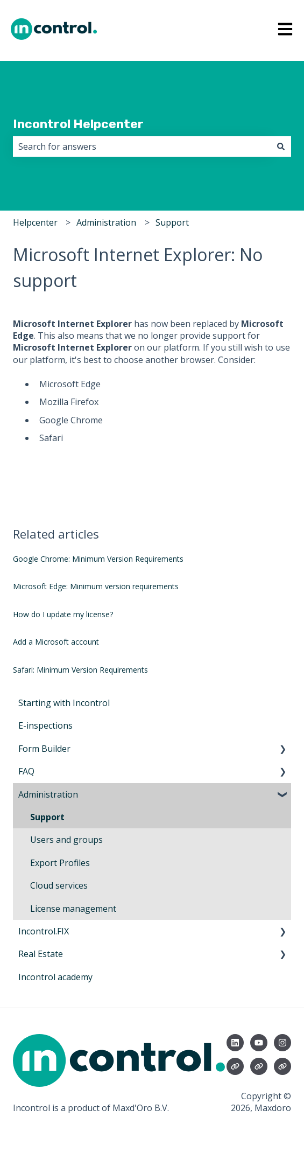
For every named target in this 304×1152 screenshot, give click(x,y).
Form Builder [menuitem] (44, 749)
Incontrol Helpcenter (78, 123)
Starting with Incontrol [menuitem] (64, 703)
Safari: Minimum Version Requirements (80, 670)
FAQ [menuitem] (26, 771)
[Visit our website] (235, 1066)
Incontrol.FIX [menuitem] (43, 931)
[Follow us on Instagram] (282, 1042)
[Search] (281, 146)
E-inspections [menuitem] (45, 725)
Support (172, 222)
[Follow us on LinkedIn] (235, 1042)
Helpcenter (35, 222)
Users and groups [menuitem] (66, 840)
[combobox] (142, 146)
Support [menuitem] (47, 817)
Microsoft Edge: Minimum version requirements (96, 586)
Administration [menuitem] (48, 794)
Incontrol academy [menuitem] (55, 977)
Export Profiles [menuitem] (60, 863)
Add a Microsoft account (56, 642)
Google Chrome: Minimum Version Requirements (98, 559)
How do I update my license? (63, 614)
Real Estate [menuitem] (40, 954)
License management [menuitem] (73, 908)
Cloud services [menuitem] (59, 885)
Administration (106, 222)
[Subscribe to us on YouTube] (258, 1042)
